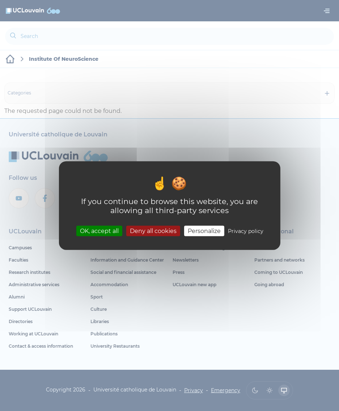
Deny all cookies (153, 230)
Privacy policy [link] (245, 231)
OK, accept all (99, 230)
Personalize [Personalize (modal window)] (204, 230)
